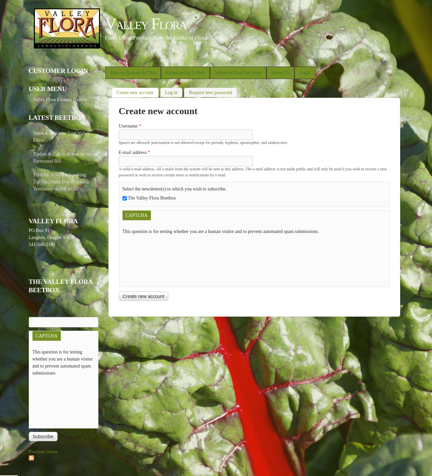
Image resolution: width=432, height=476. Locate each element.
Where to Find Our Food (238, 72)
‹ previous (38, 204)
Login (305, 72)
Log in (171, 92)
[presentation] (149, 259)
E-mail (37, 313)
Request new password (210, 92)
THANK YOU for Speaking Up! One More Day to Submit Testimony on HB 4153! (61, 181)
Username (130, 126)
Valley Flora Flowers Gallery (60, 99)
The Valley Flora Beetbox (152, 198)
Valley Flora (145, 23)
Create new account (138, 92)
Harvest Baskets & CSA (133, 72)
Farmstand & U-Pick (185, 72)
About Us (280, 72)
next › (79, 204)
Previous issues (43, 451)
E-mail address (134, 152)
